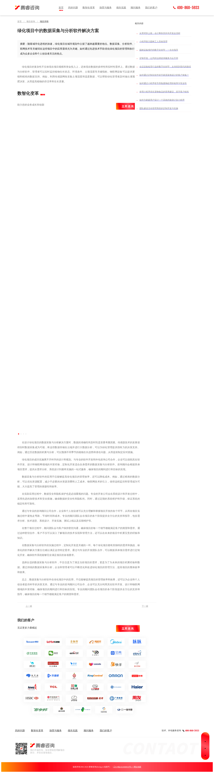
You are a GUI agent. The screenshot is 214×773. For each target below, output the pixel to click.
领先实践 (121, 7)
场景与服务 (105, 7)
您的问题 (73, 7)
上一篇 (29, 606)
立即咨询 (128, 106)
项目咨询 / (33, 21)
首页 (61, 7)
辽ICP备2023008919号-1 (123, 767)
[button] (18, 433)
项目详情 (44, 21)
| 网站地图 (137, 767)
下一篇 (145, 606)
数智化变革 (89, 7)
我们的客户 (151, 7)
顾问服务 (136, 7)
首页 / (22, 21)
